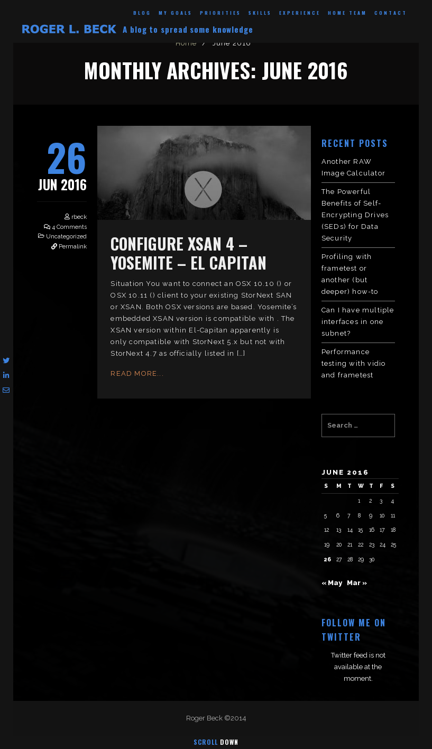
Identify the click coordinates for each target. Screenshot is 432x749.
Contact (390, 12)
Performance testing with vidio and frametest (353, 363)
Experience (299, 12)
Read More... (137, 373)
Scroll (216, 741)
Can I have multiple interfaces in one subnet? (357, 321)
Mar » (357, 583)
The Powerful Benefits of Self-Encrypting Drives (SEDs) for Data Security (355, 215)
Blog (142, 12)
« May (331, 583)
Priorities (220, 12)
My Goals (175, 12)
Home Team (347, 12)
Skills (260, 12)
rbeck (79, 217)
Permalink (73, 246)
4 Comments (69, 227)
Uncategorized (66, 236)
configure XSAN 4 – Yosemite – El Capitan (188, 253)
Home (186, 43)
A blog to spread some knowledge (188, 29)
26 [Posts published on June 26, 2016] (327, 559)
